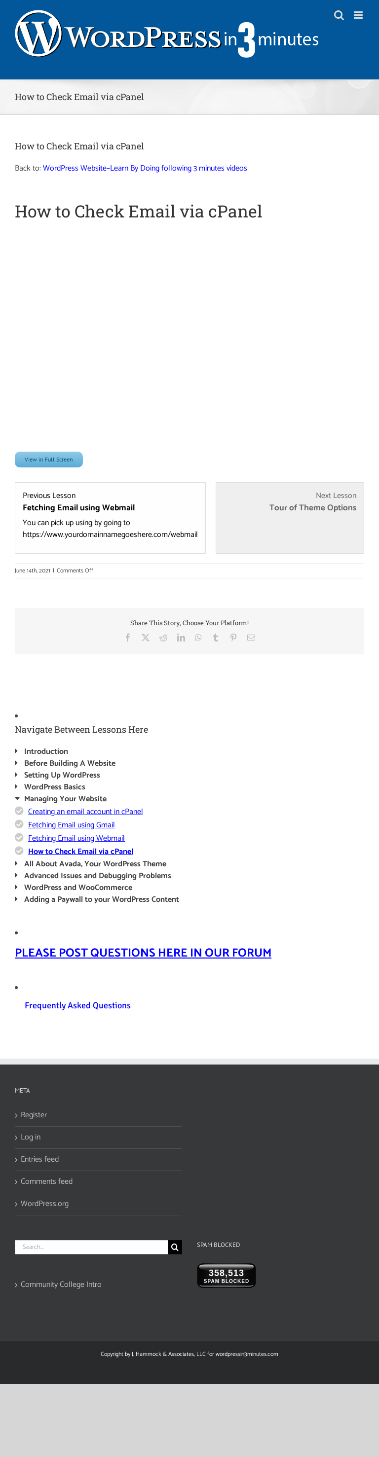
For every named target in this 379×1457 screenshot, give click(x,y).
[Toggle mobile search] (339, 15)
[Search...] (91, 1247)
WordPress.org (45, 1204)
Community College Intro (61, 1285)
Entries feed (40, 1160)
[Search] (175, 1247)
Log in (30, 1137)
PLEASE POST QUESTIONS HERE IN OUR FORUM (143, 953)
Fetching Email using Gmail (71, 825)
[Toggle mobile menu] (359, 15)
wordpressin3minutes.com (247, 1354)
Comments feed (47, 1182)
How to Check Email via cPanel (80, 851)
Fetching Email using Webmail (76, 838)
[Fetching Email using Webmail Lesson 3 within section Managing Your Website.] (110, 515)
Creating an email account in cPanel (85, 811)
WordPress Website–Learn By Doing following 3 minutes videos (145, 168)
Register (34, 1115)
